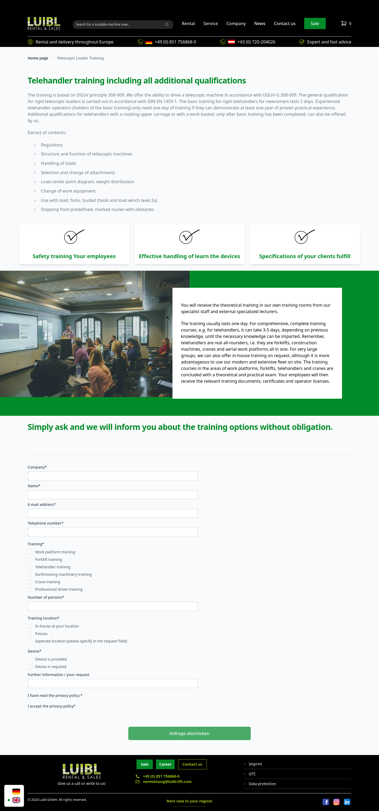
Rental (188, 23)
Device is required (50, 666)
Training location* (44, 618)
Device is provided (51, 659)
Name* (34, 485)
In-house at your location (57, 626)
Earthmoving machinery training (63, 574)
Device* (35, 651)
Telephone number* (45, 523)
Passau (41, 633)
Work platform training (55, 551)
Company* (37, 467)
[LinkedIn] (347, 802)
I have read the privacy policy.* (55, 695)
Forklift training (48, 559)
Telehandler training (52, 566)
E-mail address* (42, 504)
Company (236, 23)
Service (210, 23)
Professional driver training (59, 589)
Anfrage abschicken (189, 733)
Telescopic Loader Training (80, 58)
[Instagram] (336, 802)
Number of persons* (46, 597)
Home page (38, 58)
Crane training (47, 581)
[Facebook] (326, 802)
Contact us (284, 23)
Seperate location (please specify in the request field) (81, 641)
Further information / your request (58, 674)
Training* (36, 543)
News (259, 23)
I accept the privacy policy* (52, 706)
